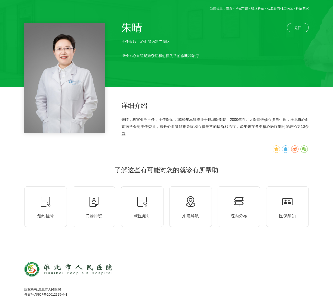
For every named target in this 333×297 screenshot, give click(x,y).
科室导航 (241, 8)
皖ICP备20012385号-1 (51, 294)
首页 (229, 8)
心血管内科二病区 (280, 8)
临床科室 (257, 8)
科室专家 (302, 8)
